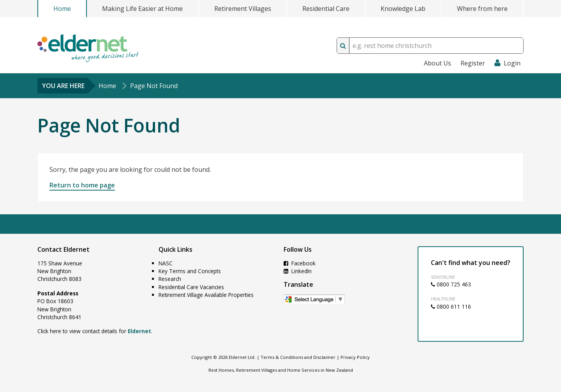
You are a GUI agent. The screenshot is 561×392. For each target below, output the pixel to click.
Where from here (482, 8)
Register (472, 63)
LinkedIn (298, 271)
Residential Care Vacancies (191, 287)
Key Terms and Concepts (190, 271)
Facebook (300, 263)
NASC (166, 263)
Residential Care (325, 8)
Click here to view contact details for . (94, 331)
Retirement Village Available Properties (206, 294)
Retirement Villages (242, 8)
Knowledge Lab (403, 8)
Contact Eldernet (63, 249)
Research (170, 279)
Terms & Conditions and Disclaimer (298, 357)
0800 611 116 (451, 306)
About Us (437, 63)
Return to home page (82, 185)
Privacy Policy (355, 357)
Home (62, 8)
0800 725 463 (451, 284)
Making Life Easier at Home (142, 8)
